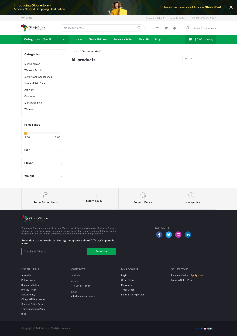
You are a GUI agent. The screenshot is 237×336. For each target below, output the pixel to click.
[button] (174, 28)
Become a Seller (123, 39)
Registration (209, 28)
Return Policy (28, 280)
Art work (29, 89)
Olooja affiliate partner (33, 299)
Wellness (29, 109)
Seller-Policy (28, 294)
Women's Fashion (33, 70)
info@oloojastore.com (83, 296)
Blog (158, 39)
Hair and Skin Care (34, 83)
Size (27, 150)
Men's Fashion (32, 64)
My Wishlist (127, 285)
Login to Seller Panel (182, 280)
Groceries (29, 96)
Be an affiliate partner (132, 294)
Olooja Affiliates (98, 39)
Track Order (127, 289)
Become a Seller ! (155, 18)
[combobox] (199, 59)
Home (79, 39)
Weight (29, 176)
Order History (128, 280)
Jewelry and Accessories (38, 77)
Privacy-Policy (28, 289)
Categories (32, 54)
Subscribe (101, 251)
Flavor (28, 163)
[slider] (26, 133)
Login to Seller (177, 18)
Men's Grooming (33, 102)
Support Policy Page (32, 304)
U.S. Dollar (26, 18)
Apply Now (197, 275)
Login (197, 28)
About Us (144, 39)
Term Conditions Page (33, 309)
